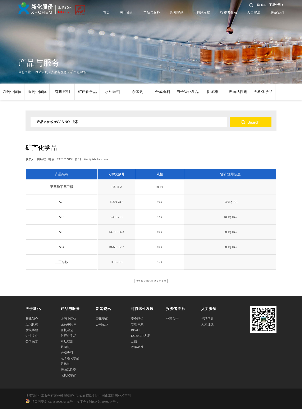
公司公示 (102, 324)
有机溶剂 (62, 92)
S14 (61, 247)
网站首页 (41, 72)
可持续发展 (201, 12)
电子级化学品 (188, 92)
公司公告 (172, 318)
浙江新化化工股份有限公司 (44, 395)
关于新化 (126, 12)
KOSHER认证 (140, 335)
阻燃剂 (213, 92)
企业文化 (32, 335)
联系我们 (277, 12)
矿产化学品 (87, 92)
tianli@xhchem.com (96, 159)
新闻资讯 (176, 12)
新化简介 (32, 318)
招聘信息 (207, 318)
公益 (134, 341)
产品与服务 (151, 12)
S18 (61, 217)
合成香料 (162, 92)
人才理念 (207, 324)
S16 (61, 232)
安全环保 (137, 318)
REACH (136, 330)
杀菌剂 (137, 92)
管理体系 (137, 324)
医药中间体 (37, 92)
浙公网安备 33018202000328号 (51, 401)
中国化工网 (106, 395)
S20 (61, 202)
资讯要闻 (102, 318)
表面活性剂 (238, 92)
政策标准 (137, 347)
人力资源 (253, 12)
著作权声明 (123, 395)
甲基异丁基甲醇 (61, 187)
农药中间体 (12, 92)
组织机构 (32, 324)
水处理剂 (112, 92)
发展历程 (32, 330)
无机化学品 (263, 92)
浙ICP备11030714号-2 (103, 401)
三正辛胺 (61, 262)
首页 (106, 12)
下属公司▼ (276, 4)
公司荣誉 (32, 341)
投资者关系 (228, 12)
